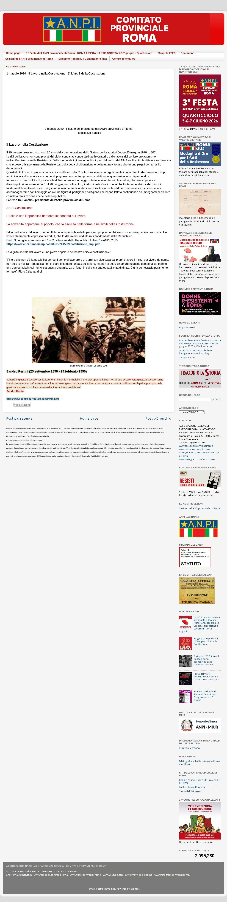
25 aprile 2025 (187, 357)
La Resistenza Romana (192, 787)
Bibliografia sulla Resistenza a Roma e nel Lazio (199, 763)
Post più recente (19, 418)
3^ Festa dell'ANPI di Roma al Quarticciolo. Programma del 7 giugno (206, 696)
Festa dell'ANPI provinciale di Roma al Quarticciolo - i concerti (206, 676)
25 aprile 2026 (166, 53)
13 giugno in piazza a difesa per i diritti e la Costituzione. (206, 641)
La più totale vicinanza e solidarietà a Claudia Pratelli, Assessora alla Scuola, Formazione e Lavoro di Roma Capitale (200, 624)
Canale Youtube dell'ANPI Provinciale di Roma (199, 781)
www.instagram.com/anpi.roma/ (197, 459)
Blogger (135, 888)
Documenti (187, 53)
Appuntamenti (187, 327)
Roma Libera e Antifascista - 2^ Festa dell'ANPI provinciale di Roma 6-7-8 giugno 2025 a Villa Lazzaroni (200, 343)
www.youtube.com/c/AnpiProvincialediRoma (127, 874)
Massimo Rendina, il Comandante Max (83, 58)
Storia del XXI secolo (190, 791)
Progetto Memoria (189, 747)
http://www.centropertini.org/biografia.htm (32, 398)
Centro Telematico (123, 58)
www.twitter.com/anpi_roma (194, 449)
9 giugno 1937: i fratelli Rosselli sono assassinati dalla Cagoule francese (206, 660)
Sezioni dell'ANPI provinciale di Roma (29, 58)
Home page (13, 53)
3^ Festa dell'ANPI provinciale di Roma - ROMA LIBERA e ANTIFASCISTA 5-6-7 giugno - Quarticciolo (89, 53)
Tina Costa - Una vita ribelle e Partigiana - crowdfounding (195, 352)
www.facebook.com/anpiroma (196, 445)
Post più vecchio (158, 418)
